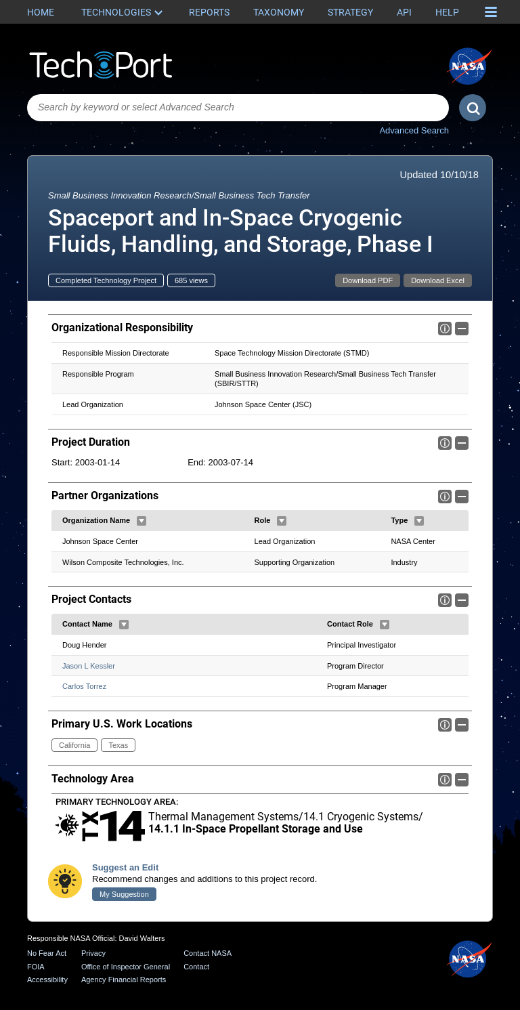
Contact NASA (207, 953)
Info (445, 328)
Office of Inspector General (125, 967)
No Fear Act (46, 953)
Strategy (350, 12)
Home (40, 12)
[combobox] (238, 107)
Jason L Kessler (88, 666)
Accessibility (47, 979)
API (404, 12)
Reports (209, 12)
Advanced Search (414, 130)
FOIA (36, 967)
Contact (196, 967)
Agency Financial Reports (123, 979)
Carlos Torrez (84, 687)
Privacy (93, 953)
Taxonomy (278, 12)
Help (447, 12)
